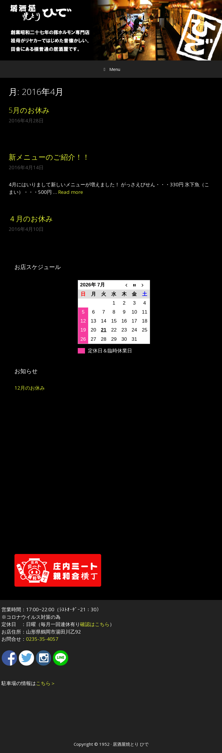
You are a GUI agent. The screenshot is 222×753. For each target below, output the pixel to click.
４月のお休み (31, 218)
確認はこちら (95, 624)
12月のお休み (29, 387)
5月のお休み (29, 110)
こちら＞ (46, 683)
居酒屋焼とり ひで (131, 744)
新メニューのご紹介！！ (49, 157)
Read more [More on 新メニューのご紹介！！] (70, 192)
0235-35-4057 (42, 639)
